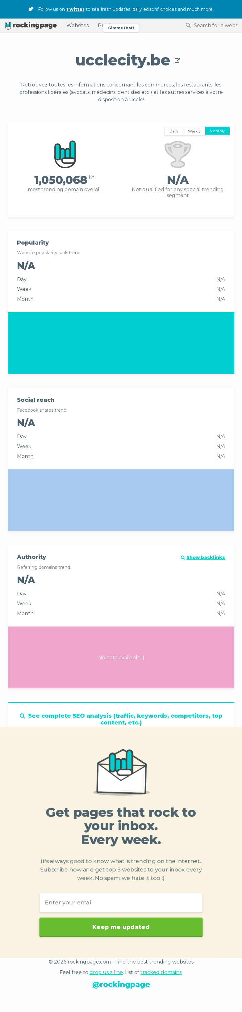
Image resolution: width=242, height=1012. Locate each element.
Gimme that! (121, 28)
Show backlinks (203, 557)
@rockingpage (121, 984)
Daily (174, 131)
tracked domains (161, 972)
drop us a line (106, 972)
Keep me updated (121, 919)
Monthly (217, 130)
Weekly (194, 131)
